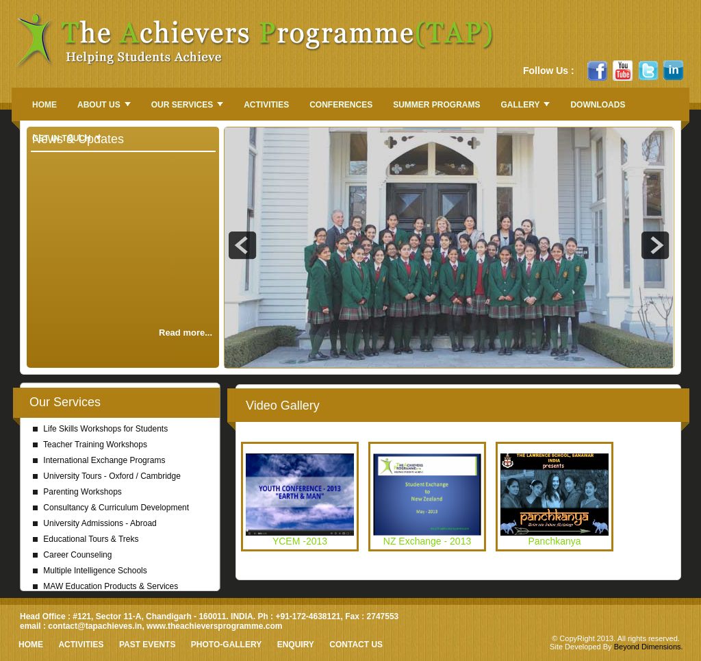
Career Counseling (72, 555)
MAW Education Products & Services (105, 586)
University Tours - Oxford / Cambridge (107, 476)
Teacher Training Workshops (90, 444)
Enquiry (295, 644)
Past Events (147, 644)
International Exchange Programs (99, 460)
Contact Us (356, 644)
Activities (80, 644)
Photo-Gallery (226, 644)
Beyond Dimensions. (648, 647)
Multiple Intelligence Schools (90, 570)
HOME (30, 644)
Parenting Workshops (77, 492)
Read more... (185, 332)
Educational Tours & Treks (86, 539)
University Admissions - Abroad (95, 523)
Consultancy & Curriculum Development (111, 507)
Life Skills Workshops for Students (100, 429)
